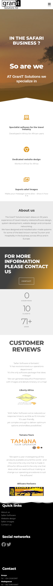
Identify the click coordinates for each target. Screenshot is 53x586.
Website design (8, 518)
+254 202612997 (11, 578)
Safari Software (8, 515)
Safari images (7, 521)
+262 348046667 (11, 584)
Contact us (6, 524)
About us (5, 512)
